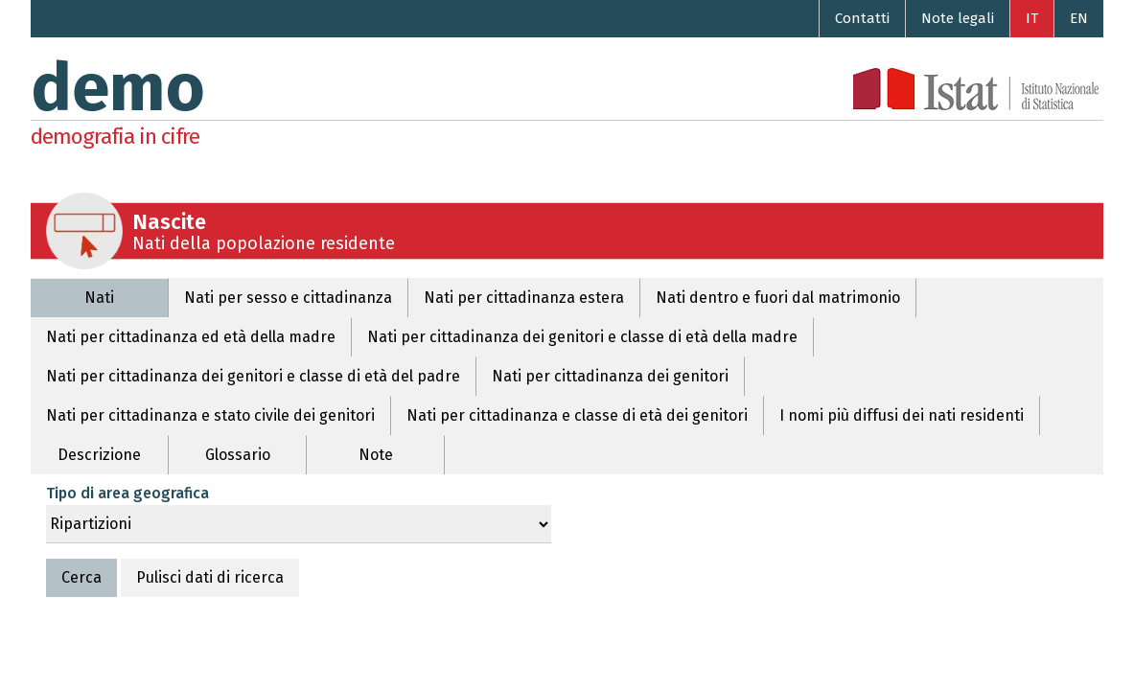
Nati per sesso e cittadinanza (288, 297)
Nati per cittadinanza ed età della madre (191, 337)
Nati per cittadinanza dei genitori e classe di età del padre (253, 376)
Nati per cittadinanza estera (524, 297)
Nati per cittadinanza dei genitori (610, 376)
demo (118, 88)
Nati (99, 297)
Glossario (237, 455)
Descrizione (99, 455)
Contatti (862, 18)
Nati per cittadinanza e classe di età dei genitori (577, 415)
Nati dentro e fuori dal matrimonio (778, 297)
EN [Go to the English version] (1079, 18)
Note (376, 455)
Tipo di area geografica (127, 493)
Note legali (957, 18)
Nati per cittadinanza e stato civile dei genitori (210, 415)
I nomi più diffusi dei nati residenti (901, 415)
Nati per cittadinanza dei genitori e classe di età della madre (582, 337)
